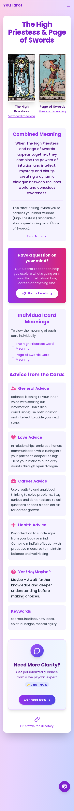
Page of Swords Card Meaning (33, 357)
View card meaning (21, 116)
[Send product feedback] (64, 786)
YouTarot (12, 5)
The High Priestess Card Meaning (35, 346)
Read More (37, 236)
